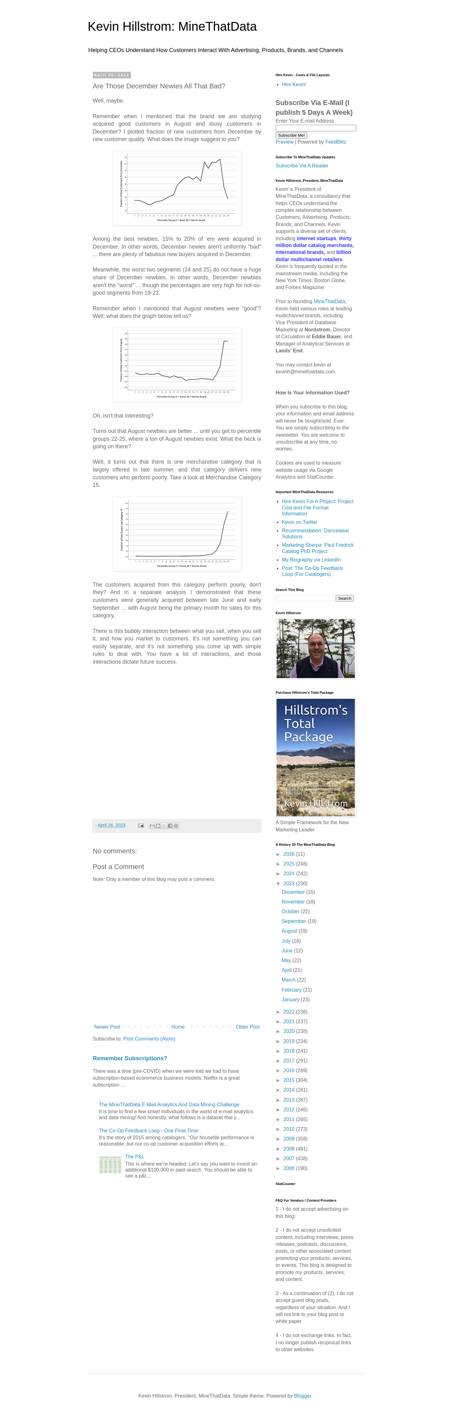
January (291, 999)
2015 (289, 1080)
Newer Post (107, 1027)
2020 (289, 1031)
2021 (289, 1021)
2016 (289, 1070)
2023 (289, 883)
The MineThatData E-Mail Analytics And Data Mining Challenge (169, 1104)
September (295, 921)
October (291, 911)
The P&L (134, 1156)
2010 (289, 1129)
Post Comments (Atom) (149, 1038)
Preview (284, 142)
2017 (289, 1060)
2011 (289, 1119)
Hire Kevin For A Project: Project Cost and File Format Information (318, 507)
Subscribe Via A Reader (302, 165)
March (289, 980)
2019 (289, 1041)
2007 (289, 1158)
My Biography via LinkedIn (311, 559)
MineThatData (329, 301)
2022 (289, 1011)
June (288, 950)
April (287, 970)
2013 (289, 1100)
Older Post (248, 1027)
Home (178, 1027)
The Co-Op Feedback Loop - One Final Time (148, 1130)
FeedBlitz (335, 142)
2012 (289, 1109)
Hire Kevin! (294, 84)
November (294, 901)
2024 (289, 873)
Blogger (302, 1396)
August (290, 931)
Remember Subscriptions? (130, 1058)
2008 (289, 1148)
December (294, 892)
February (292, 990)
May (287, 960)
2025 (289, 864)
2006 (289, 1168)
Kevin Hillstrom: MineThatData (172, 26)
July (287, 941)
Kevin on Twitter (300, 522)
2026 (289, 854)
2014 (289, 1090)
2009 (289, 1138)
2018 (289, 1051)
